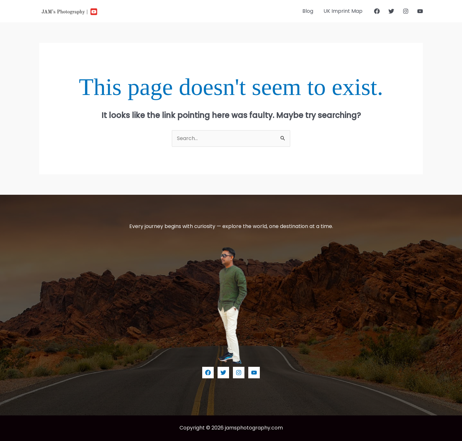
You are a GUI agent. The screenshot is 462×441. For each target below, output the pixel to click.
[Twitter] (391, 11)
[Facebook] (377, 11)
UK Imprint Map (342, 11)
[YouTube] (420, 11)
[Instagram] (406, 11)
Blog (307, 11)
